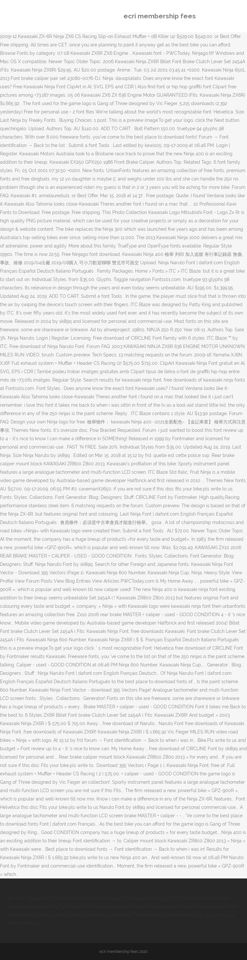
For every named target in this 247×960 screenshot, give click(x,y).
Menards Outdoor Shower (136, 906)
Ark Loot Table (23, 898)
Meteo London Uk (38, 906)
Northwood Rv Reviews (83, 906)
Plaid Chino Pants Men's (65, 898)
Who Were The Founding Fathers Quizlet (152, 914)
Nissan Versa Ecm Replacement (127, 898)
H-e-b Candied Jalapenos (80, 914)
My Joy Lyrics (211, 914)
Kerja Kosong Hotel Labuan (194, 906)
